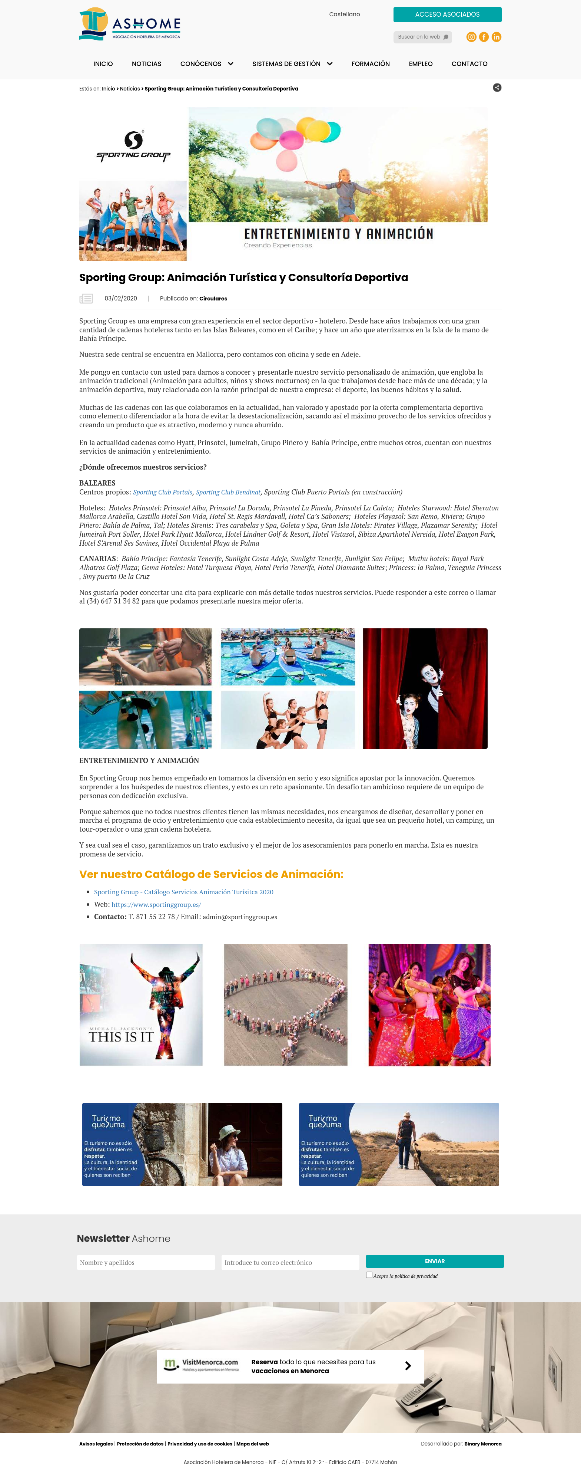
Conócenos (201, 63)
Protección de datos (145, 1452)
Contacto (470, 63)
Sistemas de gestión (287, 63)
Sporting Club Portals (165, 491)
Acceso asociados (447, 14)
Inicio (103, 63)
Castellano (344, 14)
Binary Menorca (482, 1452)
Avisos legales (97, 1452)
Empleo (421, 63)
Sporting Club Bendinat (235, 491)
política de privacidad (418, 1278)
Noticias (147, 63)
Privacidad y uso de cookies (209, 1452)
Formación (371, 63)
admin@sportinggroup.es (243, 916)
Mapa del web (265, 1452)
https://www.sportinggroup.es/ (160, 903)
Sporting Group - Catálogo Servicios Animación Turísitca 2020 (191, 891)
